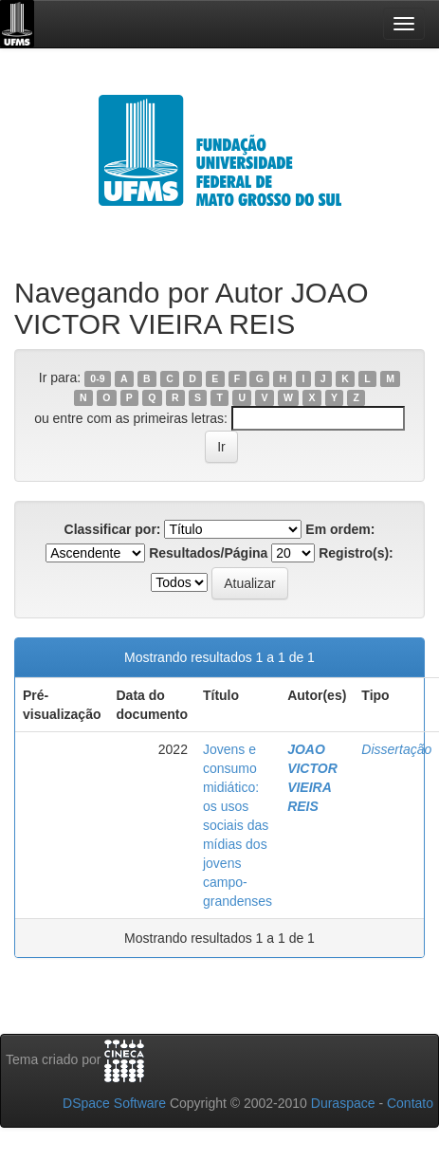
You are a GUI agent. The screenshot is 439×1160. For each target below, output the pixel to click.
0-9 (97, 378)
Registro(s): (356, 553)
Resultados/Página (208, 553)
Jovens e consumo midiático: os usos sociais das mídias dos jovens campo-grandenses (237, 825)
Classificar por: (112, 529)
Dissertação (396, 749)
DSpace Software (114, 1103)
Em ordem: (340, 529)
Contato (410, 1103)
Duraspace (343, 1103)
